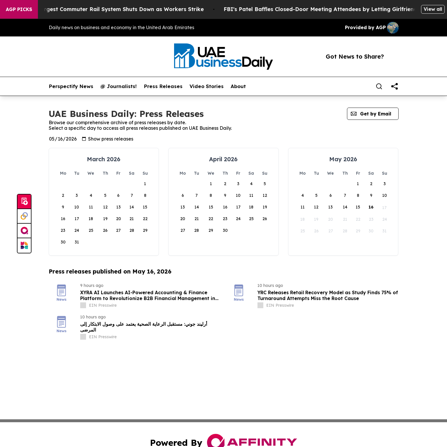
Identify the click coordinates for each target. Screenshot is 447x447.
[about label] (83, 305)
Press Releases (163, 86)
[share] (394, 86)
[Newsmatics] (24, 245)
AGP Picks (19, 9)
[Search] (379, 86)
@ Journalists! (118, 86)
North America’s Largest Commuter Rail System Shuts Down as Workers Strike (109, 9)
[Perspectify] (24, 216)
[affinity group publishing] (24, 231)
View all (433, 9)
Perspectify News (71, 86)
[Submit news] (24, 201)
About (238, 86)
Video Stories (207, 86)
